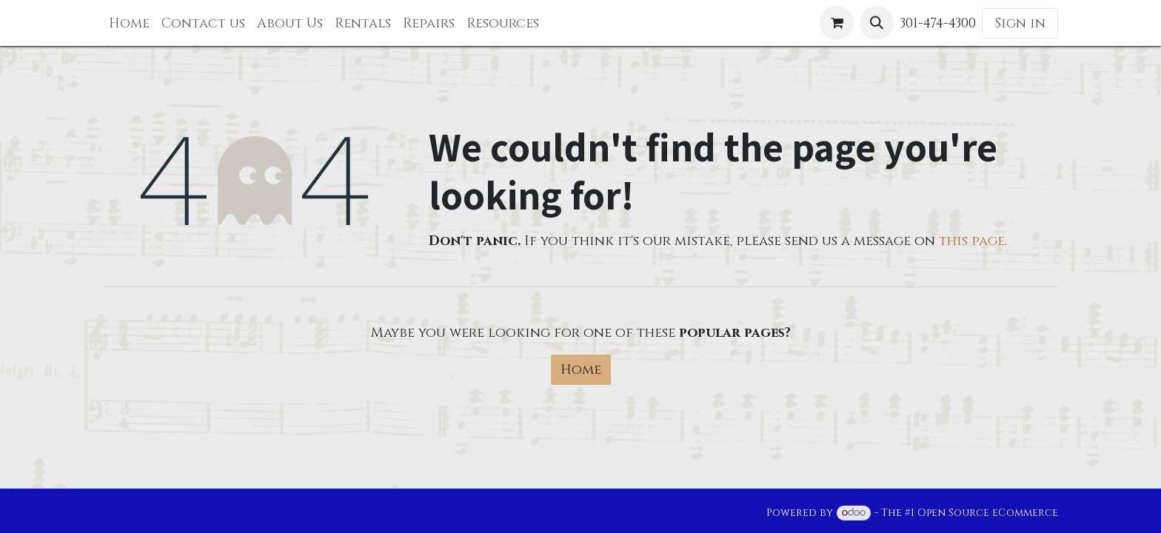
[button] (877, 23)
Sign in (1019, 23)
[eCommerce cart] (837, 23)
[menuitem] (129, 23)
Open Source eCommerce (987, 513)
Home (581, 370)
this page (972, 241)
